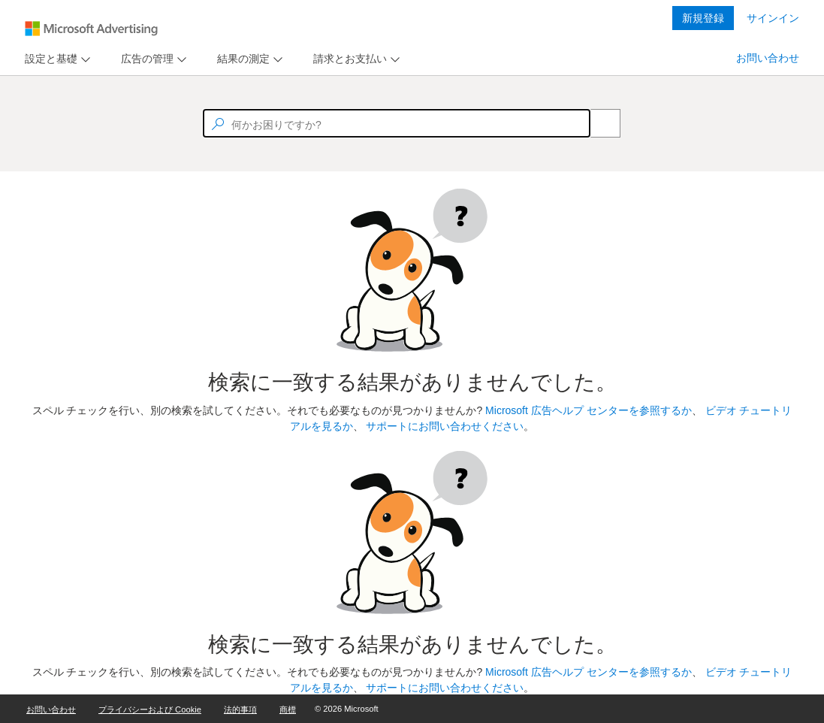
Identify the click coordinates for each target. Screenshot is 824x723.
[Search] (597, 123)
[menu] (55, 59)
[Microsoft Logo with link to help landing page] (91, 28)
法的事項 (240, 709)
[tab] (48, 59)
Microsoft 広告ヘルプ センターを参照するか (588, 410)
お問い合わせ (767, 58)
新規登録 (703, 18)
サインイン (773, 18)
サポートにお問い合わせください (445, 426)
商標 (287, 709)
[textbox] (397, 123)
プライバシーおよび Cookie (149, 709)
